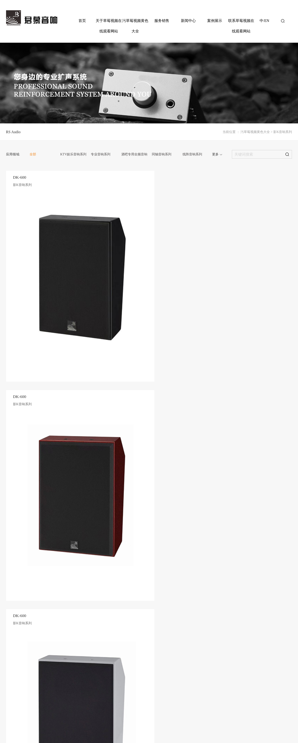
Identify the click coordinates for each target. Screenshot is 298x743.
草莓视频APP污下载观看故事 (120, 619)
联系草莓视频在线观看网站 (241, 26)
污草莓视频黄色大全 (135, 26)
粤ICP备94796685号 (117, 729)
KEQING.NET (53, 719)
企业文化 (107, 632)
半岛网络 (286, 729)
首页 (82, 21)
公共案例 (233, 626)
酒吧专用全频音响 (134, 154)
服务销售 (161, 21)
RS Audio (13, 132)
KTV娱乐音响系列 (73, 154)
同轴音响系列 (161, 154)
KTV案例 (233, 619)
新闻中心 (188, 21)
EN (266, 21)
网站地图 (246, 729)
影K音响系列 (282, 132)
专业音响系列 (100, 154)
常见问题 (194, 626)
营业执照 (259, 729)
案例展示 (214, 21)
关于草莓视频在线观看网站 (109, 26)
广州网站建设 (33, 719)
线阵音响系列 (192, 154)
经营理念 (107, 626)
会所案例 (233, 632)
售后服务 (194, 619)
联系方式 (252, 619)
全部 (33, 154)
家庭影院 (233, 639)
